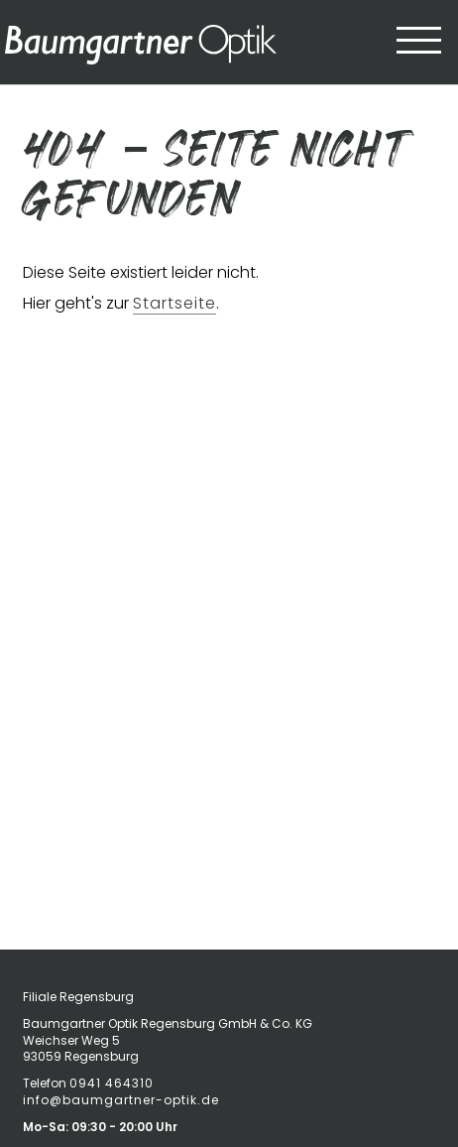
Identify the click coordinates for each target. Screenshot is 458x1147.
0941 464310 (111, 1083)
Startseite (174, 303)
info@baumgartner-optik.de (121, 1099)
